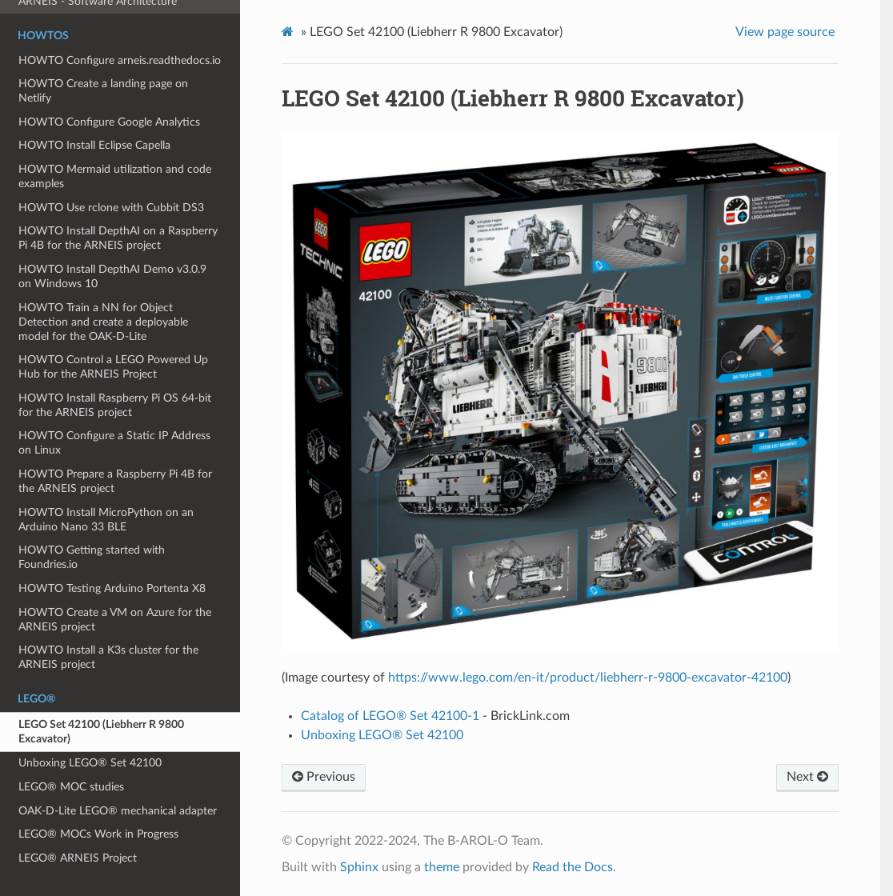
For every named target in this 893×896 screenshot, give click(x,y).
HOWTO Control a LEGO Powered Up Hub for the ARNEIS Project (113, 367)
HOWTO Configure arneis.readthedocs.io (119, 60)
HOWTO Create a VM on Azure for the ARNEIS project (114, 619)
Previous (323, 776)
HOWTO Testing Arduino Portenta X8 (112, 588)
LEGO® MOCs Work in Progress (98, 834)
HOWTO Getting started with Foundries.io (91, 557)
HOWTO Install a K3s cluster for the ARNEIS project (108, 657)
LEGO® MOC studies (71, 787)
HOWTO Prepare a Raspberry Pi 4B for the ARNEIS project (115, 481)
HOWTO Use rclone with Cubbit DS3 (111, 208)
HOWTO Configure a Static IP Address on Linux (114, 443)
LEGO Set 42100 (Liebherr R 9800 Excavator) (101, 731)
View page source (785, 32)
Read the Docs (572, 867)
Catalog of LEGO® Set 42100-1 (390, 716)
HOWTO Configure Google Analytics (109, 122)
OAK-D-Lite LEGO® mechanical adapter (117, 811)
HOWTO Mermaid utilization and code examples (114, 176)
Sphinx (359, 867)
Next (807, 776)
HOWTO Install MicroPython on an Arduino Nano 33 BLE (106, 519)
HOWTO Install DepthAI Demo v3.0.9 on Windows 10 (112, 276)
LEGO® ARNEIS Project (77, 858)
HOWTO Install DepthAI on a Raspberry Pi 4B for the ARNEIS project (118, 238)
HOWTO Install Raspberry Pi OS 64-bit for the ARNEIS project (114, 405)
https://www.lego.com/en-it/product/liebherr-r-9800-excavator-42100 (587, 677)
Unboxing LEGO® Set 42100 (90, 763)
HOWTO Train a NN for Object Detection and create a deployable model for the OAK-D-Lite (103, 322)
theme (441, 867)
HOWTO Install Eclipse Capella (94, 145)
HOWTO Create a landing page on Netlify (103, 91)
